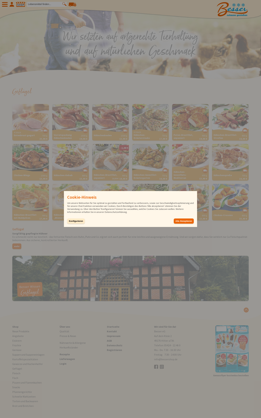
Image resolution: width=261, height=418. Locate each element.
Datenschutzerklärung (116, 211)
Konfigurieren (76, 221)
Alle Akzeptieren (183, 221)
